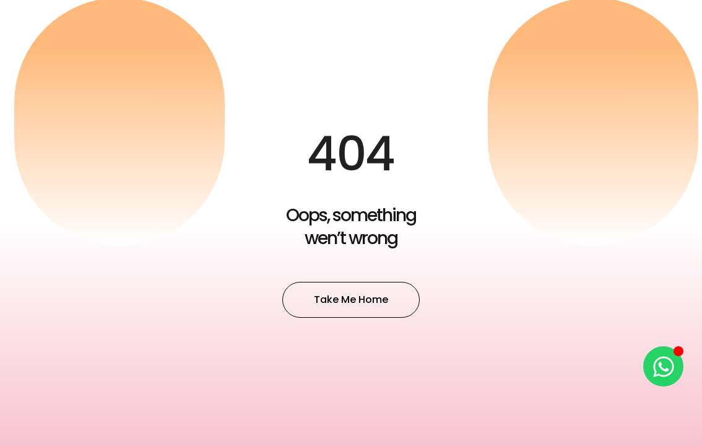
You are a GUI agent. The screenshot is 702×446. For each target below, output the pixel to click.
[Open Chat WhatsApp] (663, 366)
